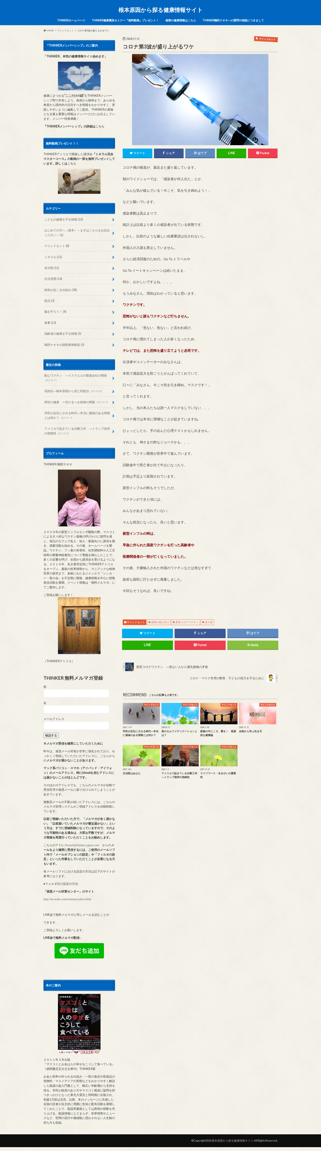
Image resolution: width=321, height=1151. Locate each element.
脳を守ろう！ (55, 311)
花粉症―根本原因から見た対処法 (73, 391)
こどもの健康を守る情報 (63, 219)
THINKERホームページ (71, 20)
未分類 (51, 268)
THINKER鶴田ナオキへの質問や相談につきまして (233, 20)
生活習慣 (53, 278)
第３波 (209, 622)
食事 (50, 322)
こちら (99, 126)
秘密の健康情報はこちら (181, 20)
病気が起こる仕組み (60, 290)
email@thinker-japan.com (83, 845)
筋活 (49, 300)
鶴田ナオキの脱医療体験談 (64, 344)
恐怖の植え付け (160, 622)
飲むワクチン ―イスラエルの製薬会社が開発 (75, 378)
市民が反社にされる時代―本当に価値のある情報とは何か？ (77, 415)
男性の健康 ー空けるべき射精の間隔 (76, 402)
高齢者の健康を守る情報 (62, 333)
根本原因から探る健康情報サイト (160, 9)
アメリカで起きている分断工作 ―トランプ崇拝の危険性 (77, 431)
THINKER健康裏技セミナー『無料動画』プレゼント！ (125, 20)
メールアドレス (53, 719)
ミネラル (53, 257)
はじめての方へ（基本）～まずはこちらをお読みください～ (77, 232)
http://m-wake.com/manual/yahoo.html (67, 899)
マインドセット (136, 622)
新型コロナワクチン (187, 622)
